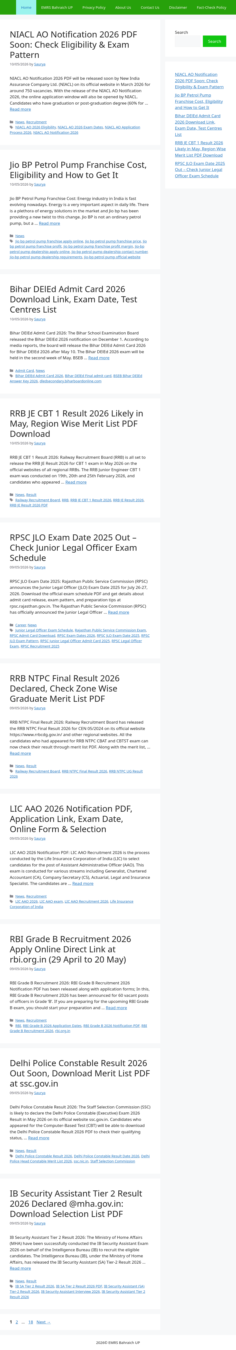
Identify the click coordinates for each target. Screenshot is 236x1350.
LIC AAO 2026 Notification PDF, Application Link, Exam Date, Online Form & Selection (71, 819)
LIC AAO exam (51, 901)
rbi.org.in (62, 1030)
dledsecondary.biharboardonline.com (71, 381)
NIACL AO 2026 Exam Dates (80, 127)
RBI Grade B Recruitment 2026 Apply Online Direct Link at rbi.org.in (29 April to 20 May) (70, 949)
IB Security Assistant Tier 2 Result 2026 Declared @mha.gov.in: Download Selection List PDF (76, 1203)
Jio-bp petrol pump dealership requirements (46, 257)
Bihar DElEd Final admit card (88, 375)
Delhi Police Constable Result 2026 (43, 1156)
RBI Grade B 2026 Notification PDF (111, 1025)
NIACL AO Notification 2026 (55, 132)
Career (20, 625)
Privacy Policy (94, 7)
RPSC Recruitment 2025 (40, 646)
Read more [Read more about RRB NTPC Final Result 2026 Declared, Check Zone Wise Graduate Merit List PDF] (20, 753)
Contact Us (150, 7)
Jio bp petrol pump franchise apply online (49, 241)
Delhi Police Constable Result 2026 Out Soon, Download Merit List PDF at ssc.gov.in (80, 1073)
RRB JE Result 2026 (128, 500)
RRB (65, 500)
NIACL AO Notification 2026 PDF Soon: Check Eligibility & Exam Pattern (73, 44)
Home (26, 7)
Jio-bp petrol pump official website (112, 257)
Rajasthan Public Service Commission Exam (110, 630)
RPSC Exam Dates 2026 (76, 635)
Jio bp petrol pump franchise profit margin (98, 246)
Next (44, 1322)
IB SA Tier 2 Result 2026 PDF (79, 1286)
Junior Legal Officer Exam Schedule (44, 630)
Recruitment (36, 122)
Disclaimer (178, 7)
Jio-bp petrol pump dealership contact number (110, 251)
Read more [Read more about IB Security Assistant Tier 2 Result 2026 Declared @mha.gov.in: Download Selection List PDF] (20, 1268)
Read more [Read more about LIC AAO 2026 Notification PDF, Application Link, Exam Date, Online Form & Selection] (83, 883)
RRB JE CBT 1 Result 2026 (90, 500)
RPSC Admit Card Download (32, 635)
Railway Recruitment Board (37, 500)
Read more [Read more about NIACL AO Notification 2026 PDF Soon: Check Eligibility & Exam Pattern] (20, 109)
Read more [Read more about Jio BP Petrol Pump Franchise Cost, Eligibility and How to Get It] (49, 223)
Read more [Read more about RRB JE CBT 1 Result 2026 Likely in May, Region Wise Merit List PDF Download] (75, 482)
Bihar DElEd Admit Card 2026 (39, 375)
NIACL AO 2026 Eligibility (35, 127)
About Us (123, 7)
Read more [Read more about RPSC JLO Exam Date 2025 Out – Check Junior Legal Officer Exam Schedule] (118, 612)
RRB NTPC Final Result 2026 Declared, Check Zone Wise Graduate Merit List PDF (65, 688)
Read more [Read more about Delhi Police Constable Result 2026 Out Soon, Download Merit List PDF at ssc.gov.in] (38, 1138)
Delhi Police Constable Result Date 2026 (106, 1156)
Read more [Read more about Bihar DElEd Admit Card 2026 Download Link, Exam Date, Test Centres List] (99, 357)
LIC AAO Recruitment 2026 (86, 901)
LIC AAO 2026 (26, 901)
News (19, 122)
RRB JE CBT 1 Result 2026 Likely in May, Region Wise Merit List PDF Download (76, 423)
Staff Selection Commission (112, 1161)
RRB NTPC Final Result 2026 (84, 771)
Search (181, 32)
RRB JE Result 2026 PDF (29, 505)
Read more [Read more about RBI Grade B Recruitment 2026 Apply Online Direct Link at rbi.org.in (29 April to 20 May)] (116, 1007)
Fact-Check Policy (211, 7)
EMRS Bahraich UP (57, 7)
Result (31, 494)
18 (31, 1322)
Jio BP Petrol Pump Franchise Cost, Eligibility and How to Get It (78, 169)
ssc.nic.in (81, 1161)
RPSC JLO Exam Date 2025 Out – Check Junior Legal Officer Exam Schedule (73, 547)
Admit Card (24, 370)
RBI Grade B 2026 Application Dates (52, 1025)
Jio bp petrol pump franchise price (113, 241)
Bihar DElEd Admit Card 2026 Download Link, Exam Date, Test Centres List (73, 299)
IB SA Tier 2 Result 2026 (34, 1286)
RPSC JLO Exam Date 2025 (118, 635)
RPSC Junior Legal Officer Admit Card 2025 (75, 641)
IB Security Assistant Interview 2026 (70, 1291)
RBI (18, 1025)
